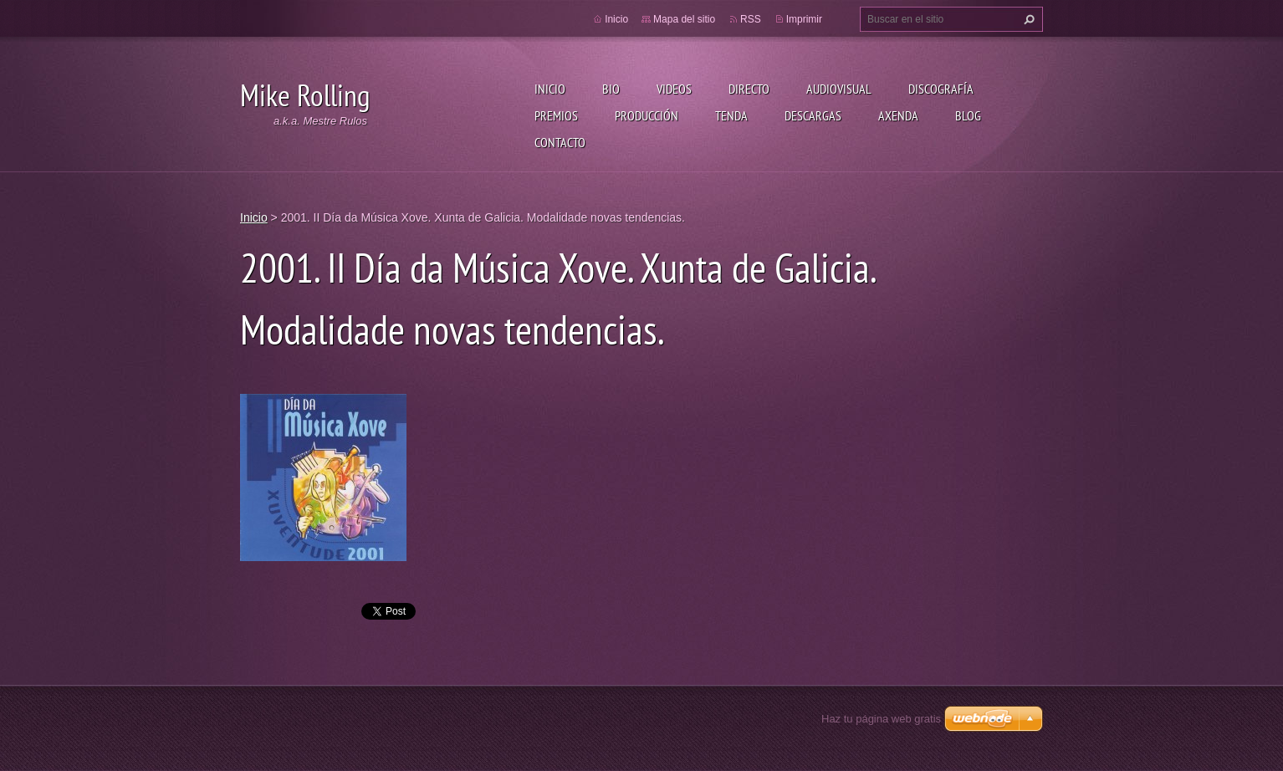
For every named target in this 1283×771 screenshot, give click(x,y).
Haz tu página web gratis (881, 718)
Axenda (898, 115)
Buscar (1027, 19)
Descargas (813, 115)
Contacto (559, 142)
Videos (674, 88)
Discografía (941, 88)
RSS (750, 19)
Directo (748, 88)
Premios (556, 115)
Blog (968, 115)
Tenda (731, 115)
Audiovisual (839, 88)
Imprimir (804, 19)
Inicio (549, 88)
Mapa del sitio (684, 19)
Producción (646, 115)
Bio (611, 88)
